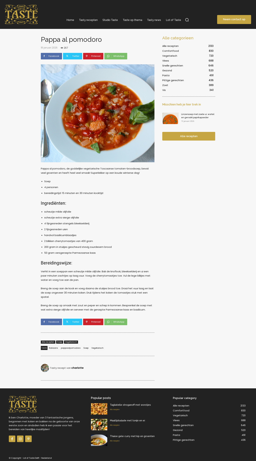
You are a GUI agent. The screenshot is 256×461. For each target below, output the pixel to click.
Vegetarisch (71, 342)
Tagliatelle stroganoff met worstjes (130, 404)
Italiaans (53, 348)
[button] (187, 19)
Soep (59, 342)
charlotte (77, 368)
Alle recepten (48, 342)
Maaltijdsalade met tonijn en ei (127, 420)
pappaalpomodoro (70, 348)
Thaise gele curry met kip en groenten (132, 436)
